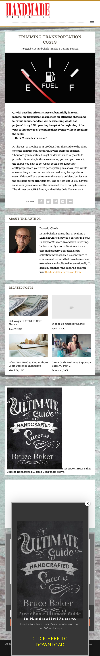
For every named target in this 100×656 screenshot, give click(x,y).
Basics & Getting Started (64, 48)
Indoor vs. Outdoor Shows (68, 323)
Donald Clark (41, 48)
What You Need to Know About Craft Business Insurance (28, 364)
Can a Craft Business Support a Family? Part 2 (71, 364)
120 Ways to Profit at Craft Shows (26, 322)
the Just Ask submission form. (63, 272)
